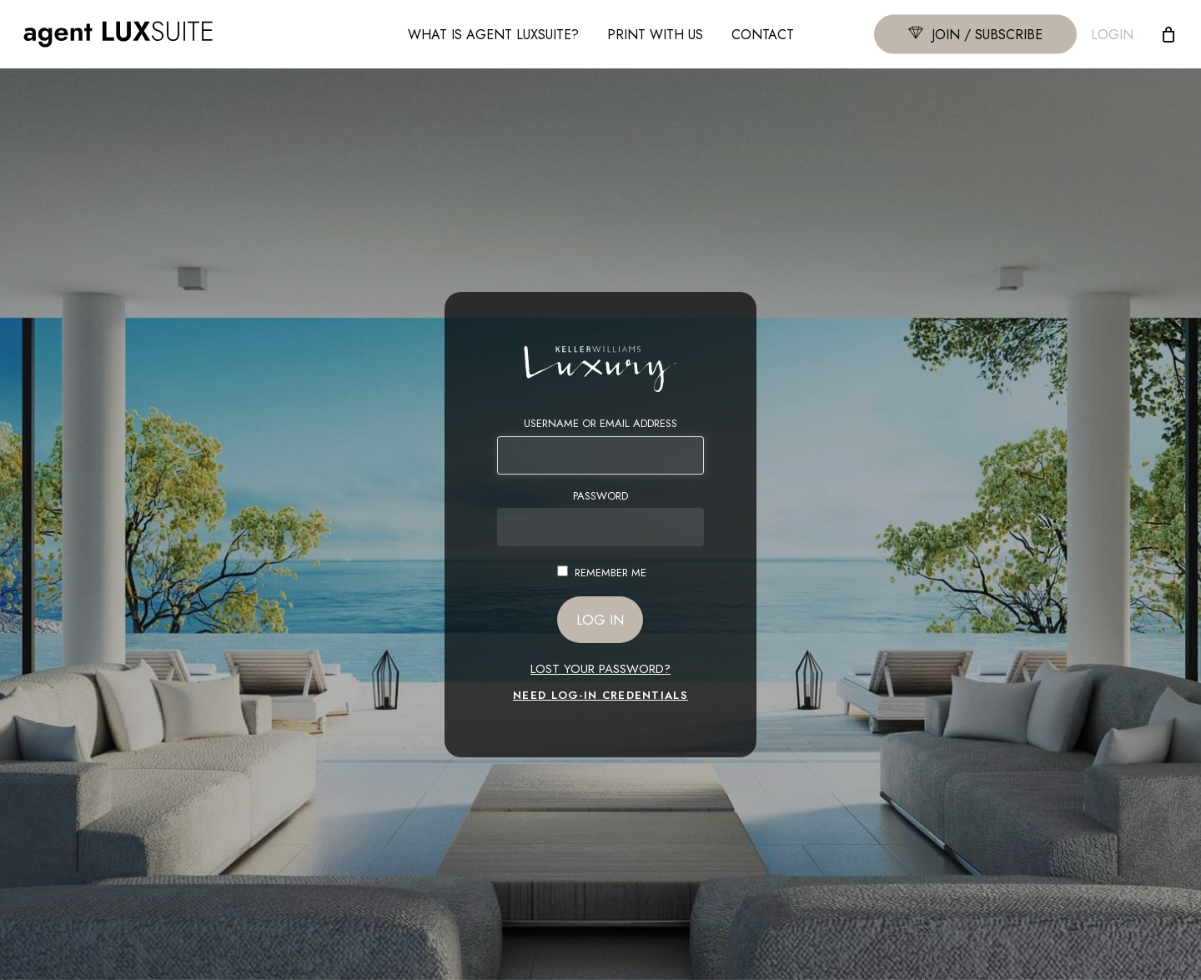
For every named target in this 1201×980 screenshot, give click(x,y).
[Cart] (1168, 34)
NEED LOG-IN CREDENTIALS (600, 695)
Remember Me (610, 572)
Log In (600, 620)
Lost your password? (600, 669)
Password (600, 496)
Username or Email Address (600, 423)
